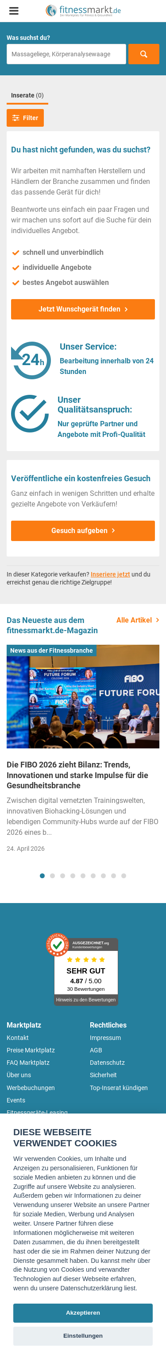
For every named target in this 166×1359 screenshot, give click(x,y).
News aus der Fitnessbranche (51, 650)
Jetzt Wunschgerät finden (79, 309)
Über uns (19, 1075)
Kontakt (18, 1037)
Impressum (105, 1037)
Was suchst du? (28, 37)
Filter (25, 117)
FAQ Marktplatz (28, 1062)
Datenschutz (107, 1062)
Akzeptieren (83, 1312)
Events (16, 1100)
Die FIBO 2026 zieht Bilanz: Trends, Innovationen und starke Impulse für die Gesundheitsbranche (77, 775)
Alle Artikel (134, 620)
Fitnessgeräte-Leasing (37, 1112)
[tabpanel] (83, 751)
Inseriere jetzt (110, 574)
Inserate (27, 95)
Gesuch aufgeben (79, 530)
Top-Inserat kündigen (119, 1087)
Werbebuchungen (31, 1087)
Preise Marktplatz (31, 1050)
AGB (96, 1050)
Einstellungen (83, 1335)
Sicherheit (103, 1075)
